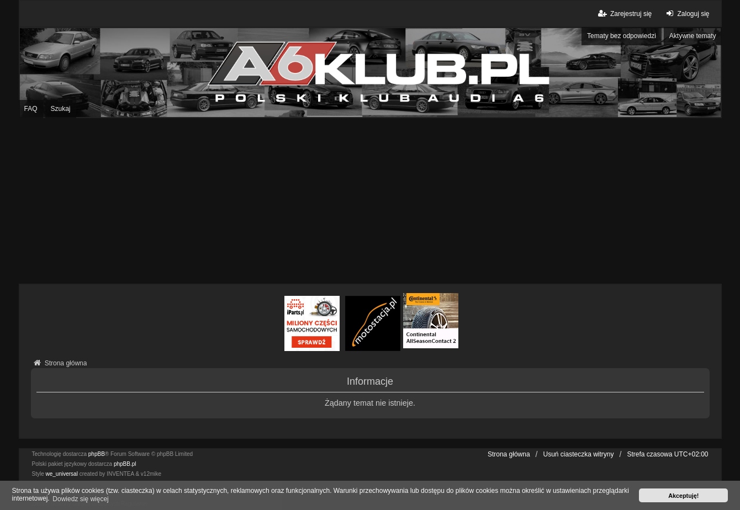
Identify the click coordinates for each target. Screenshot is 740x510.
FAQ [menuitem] (31, 109)
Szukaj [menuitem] (61, 109)
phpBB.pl (125, 464)
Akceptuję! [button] (683, 495)
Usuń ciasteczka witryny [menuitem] (578, 454)
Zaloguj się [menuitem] (686, 13)
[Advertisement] (370, 201)
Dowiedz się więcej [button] (80, 499)
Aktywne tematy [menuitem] (692, 36)
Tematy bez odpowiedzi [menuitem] (621, 36)
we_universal (62, 474)
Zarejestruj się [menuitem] (624, 13)
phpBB (96, 454)
